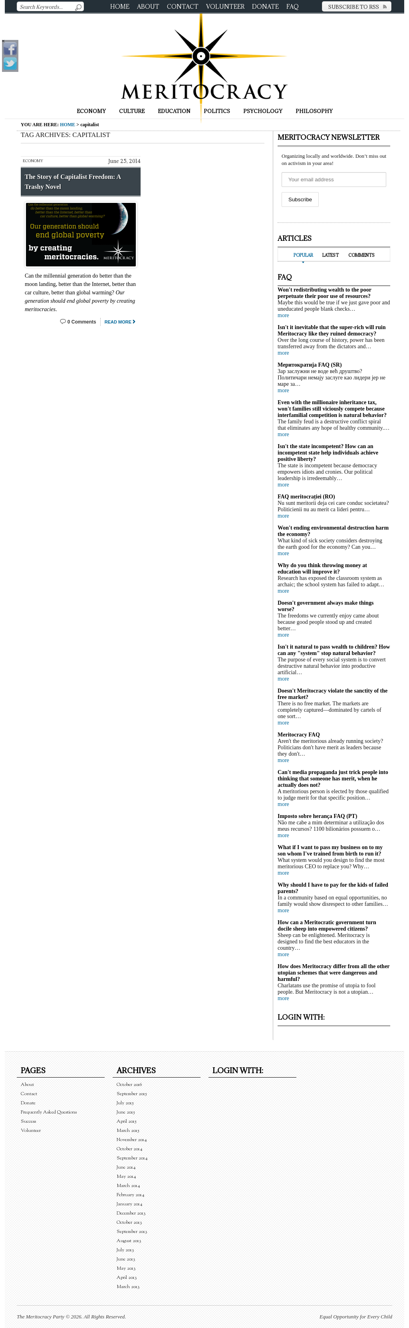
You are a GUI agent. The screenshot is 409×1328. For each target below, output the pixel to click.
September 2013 (132, 1231)
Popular (303, 255)
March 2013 (128, 1286)
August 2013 (129, 1240)
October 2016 (129, 1084)
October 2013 (129, 1222)
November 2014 (132, 1139)
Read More (118, 322)
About (148, 6)
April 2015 (127, 1121)
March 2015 (128, 1130)
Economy (91, 111)
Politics (217, 111)
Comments (361, 255)
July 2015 (125, 1103)
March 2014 (128, 1185)
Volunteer (225, 6)
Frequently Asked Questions (49, 1112)
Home (119, 6)
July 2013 (125, 1250)
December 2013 (131, 1213)
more (283, 315)
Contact (183, 6)
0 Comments (82, 322)
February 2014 (131, 1194)
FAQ (292, 6)
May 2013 (126, 1268)
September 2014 (132, 1158)
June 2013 (126, 1259)
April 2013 (127, 1277)
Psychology (262, 111)
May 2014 (126, 1176)
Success (28, 1121)
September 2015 (132, 1093)
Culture (132, 111)
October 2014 (130, 1148)
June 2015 (126, 1112)
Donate (265, 6)
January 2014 (130, 1204)
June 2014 (126, 1167)
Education (174, 111)
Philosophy (314, 111)
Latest (330, 255)
